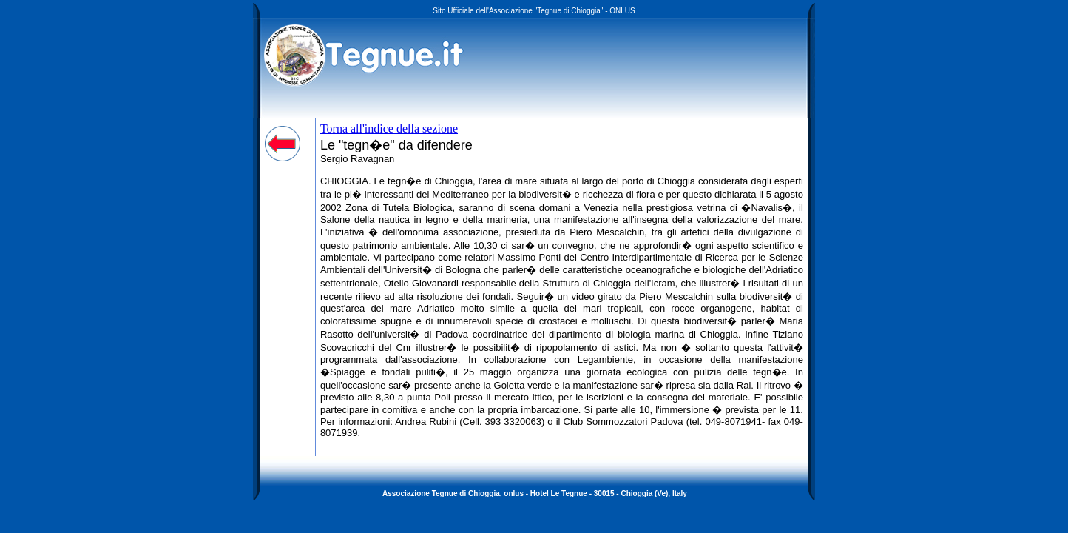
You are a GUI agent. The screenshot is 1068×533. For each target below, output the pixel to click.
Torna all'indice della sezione (389, 128)
